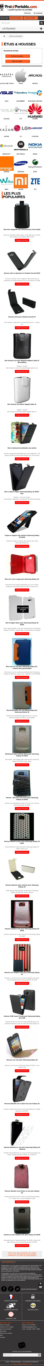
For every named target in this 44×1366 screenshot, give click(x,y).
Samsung (20, 172)
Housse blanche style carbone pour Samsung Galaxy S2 (22, 886)
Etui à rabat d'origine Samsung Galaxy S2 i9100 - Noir (22, 492)
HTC (20, 119)
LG (21, 136)
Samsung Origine (25, 497)
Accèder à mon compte (6, 1327)
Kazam (6, 136)
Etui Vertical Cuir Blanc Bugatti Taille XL (22, 404)
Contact (14, 1364)
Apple (21, 83)
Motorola (21, 154)
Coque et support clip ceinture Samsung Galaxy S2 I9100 (22, 536)
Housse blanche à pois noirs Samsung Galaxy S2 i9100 (22, 842)
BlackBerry (21, 101)
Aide (1, 1335)
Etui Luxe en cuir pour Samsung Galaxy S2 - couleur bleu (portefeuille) (22, 667)
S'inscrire (27, 13)
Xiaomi (20, 189)
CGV (30, 1364)
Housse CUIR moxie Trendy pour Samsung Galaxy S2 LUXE (22, 1017)
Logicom (35, 136)
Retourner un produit (6, 1333)
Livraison (2, 1337)
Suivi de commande (5, 1329)
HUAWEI (35, 119)
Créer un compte (5, 1325)
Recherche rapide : (11, 51)
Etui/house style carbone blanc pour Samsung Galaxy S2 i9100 (22, 755)
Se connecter (38, 13)
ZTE (35, 189)
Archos (35, 83)
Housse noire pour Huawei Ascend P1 (22, 317)
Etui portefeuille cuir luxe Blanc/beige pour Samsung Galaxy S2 (22, 711)
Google (6, 119)
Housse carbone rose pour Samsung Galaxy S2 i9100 (22, 929)
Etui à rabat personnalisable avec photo (22, 448)
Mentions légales (23, 1364)
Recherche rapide (4, 18)
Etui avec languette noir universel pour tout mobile (22, 229)
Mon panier (3, 1331)
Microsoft (7, 154)
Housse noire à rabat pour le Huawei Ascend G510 (22, 273)
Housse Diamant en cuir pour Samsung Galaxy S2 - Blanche (22, 1148)
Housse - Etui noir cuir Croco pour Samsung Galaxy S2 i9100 (22, 798)
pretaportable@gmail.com (29, 1327)
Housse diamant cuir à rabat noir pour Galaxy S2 (22, 1103)
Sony (35, 172)
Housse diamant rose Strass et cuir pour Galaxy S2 (22, 1192)
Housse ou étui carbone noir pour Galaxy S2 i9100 (22, 1235)
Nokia (35, 154)
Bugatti (25, 366)
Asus (6, 101)
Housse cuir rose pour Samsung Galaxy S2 (22, 1060)
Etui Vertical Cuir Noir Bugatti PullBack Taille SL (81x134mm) (22, 361)
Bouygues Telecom (35, 101)
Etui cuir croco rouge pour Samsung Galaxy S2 (22, 579)
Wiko (6, 189)
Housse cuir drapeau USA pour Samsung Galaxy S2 (22, 973)
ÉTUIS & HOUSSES (26, 1255)
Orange (6, 172)
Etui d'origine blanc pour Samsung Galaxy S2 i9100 (22, 624)
